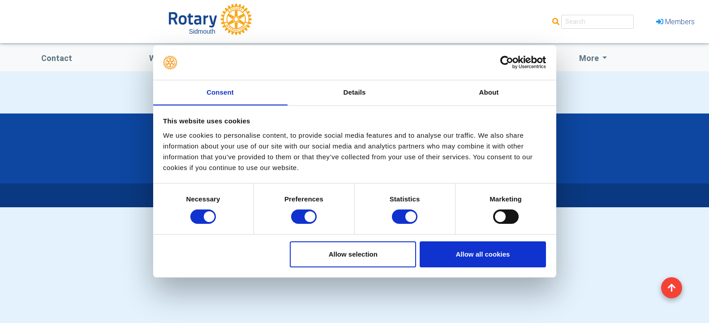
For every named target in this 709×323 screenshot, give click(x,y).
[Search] (597, 22)
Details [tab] (355, 92)
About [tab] (489, 92)
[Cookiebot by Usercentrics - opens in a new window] (507, 62)
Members (675, 21)
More (590, 58)
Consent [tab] (220, 92)
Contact (56, 58)
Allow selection (353, 254)
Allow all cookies (482, 254)
